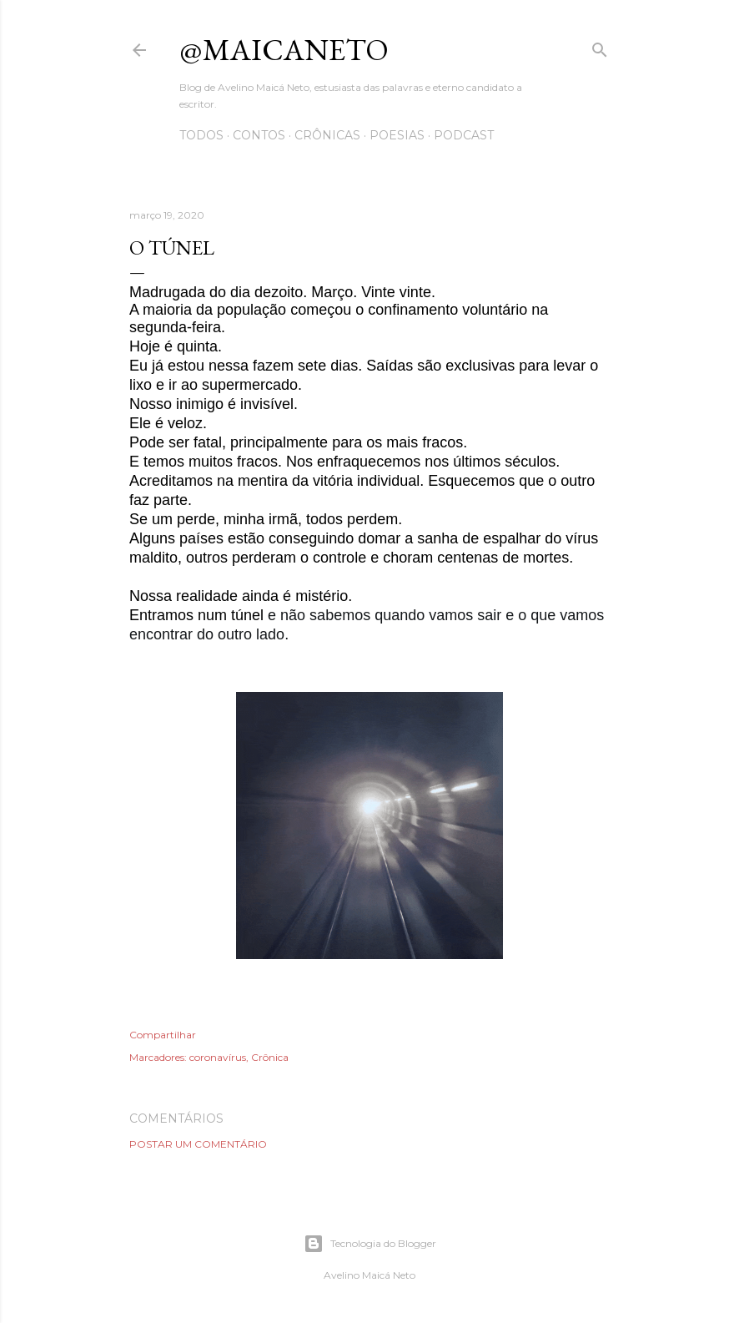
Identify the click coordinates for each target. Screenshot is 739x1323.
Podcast (464, 135)
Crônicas (327, 135)
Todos (201, 135)
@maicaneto (284, 49)
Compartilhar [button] (162, 1034)
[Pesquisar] (600, 46)
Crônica (270, 1057)
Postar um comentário (198, 1144)
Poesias (397, 135)
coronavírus (217, 1057)
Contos (259, 135)
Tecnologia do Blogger (370, 1244)
